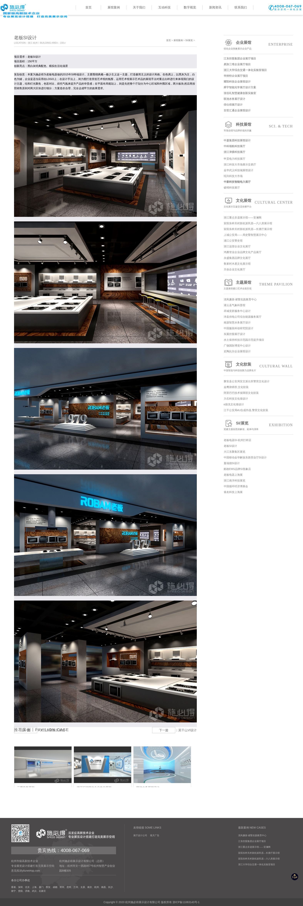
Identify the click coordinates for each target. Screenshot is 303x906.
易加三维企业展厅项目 (258, 64)
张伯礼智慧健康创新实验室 (258, 93)
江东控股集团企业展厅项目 (258, 58)
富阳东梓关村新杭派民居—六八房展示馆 (259, 858)
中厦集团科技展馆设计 (258, 140)
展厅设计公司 (140, 835)
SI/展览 (189, 40)
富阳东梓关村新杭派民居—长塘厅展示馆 (259, 853)
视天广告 (154, 835)
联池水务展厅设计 (258, 98)
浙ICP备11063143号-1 (186, 902)
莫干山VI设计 (187, 730)
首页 (168, 40)
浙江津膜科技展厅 (258, 151)
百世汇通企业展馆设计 (258, 110)
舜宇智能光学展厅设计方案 (258, 87)
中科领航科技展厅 (258, 146)
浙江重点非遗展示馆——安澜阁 (254, 847)
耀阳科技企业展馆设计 (258, 81)
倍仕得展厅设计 (258, 104)
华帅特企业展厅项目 (258, 75)
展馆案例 (178, 40)
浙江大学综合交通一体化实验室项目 (258, 70)
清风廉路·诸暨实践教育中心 (252, 835)
